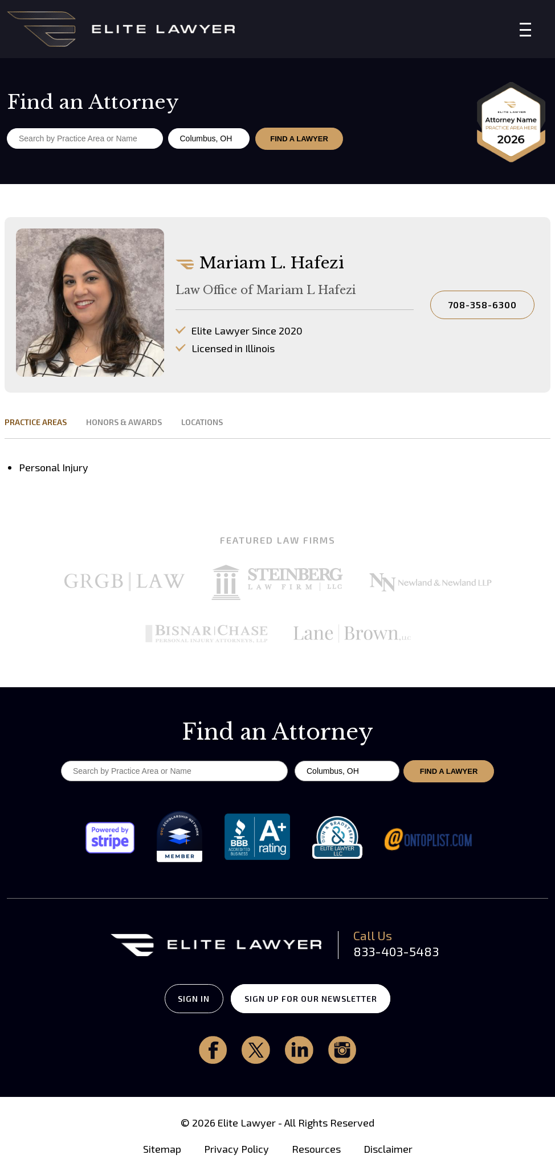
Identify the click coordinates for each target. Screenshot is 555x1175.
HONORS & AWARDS (124, 422)
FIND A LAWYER (300, 138)
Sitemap (162, 1149)
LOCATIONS (202, 422)
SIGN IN (189, 998)
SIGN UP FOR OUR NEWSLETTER (316, 998)
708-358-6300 (482, 304)
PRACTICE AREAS (36, 422)
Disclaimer (388, 1149)
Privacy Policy (236, 1149)
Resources (316, 1149)
